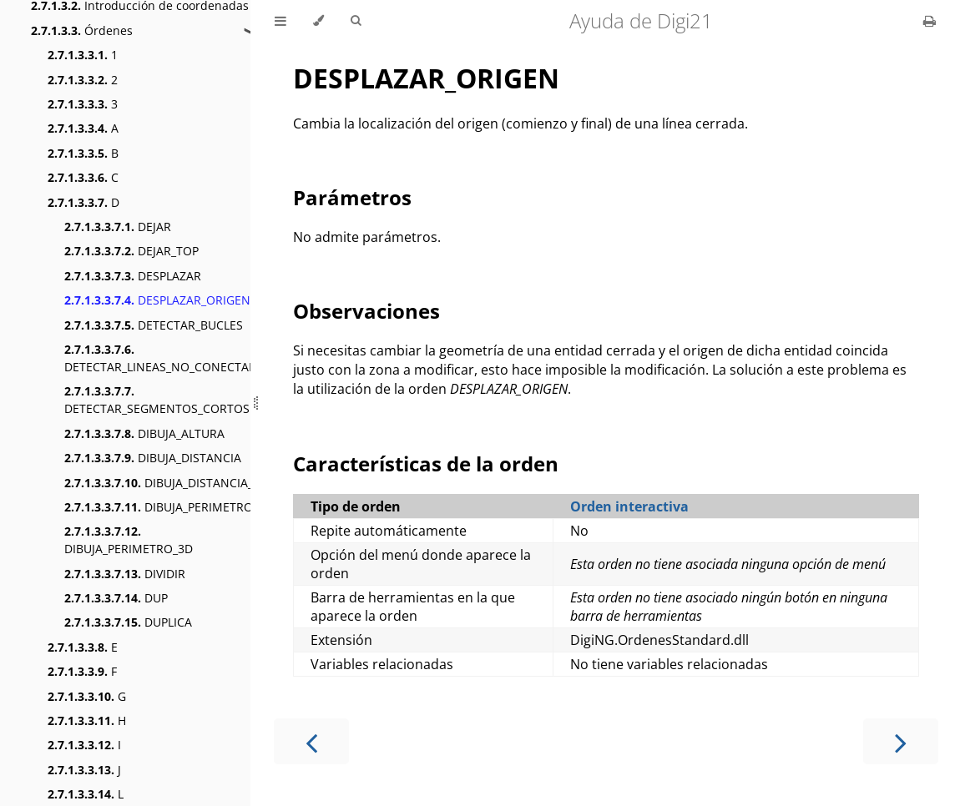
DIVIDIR (124, 574)
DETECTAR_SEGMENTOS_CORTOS (157, 399)
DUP (116, 598)
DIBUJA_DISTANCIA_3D (166, 483)
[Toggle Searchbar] (355, 21)
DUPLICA (128, 622)
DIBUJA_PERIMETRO (158, 507)
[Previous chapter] (311, 741)
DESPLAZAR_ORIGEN (157, 300)
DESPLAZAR (132, 276)
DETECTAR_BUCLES (153, 325)
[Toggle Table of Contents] (280, 21)
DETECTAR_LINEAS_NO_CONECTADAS (167, 358)
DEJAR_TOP (131, 251)
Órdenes (82, 30)
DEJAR (117, 226)
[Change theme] (318, 21)
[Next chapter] (900, 741)
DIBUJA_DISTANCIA (152, 458)
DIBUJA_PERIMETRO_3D (128, 540)
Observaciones (366, 311)
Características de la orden (425, 463)
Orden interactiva (629, 506)
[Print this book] (929, 21)
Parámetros (352, 197)
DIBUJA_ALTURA (144, 433)
